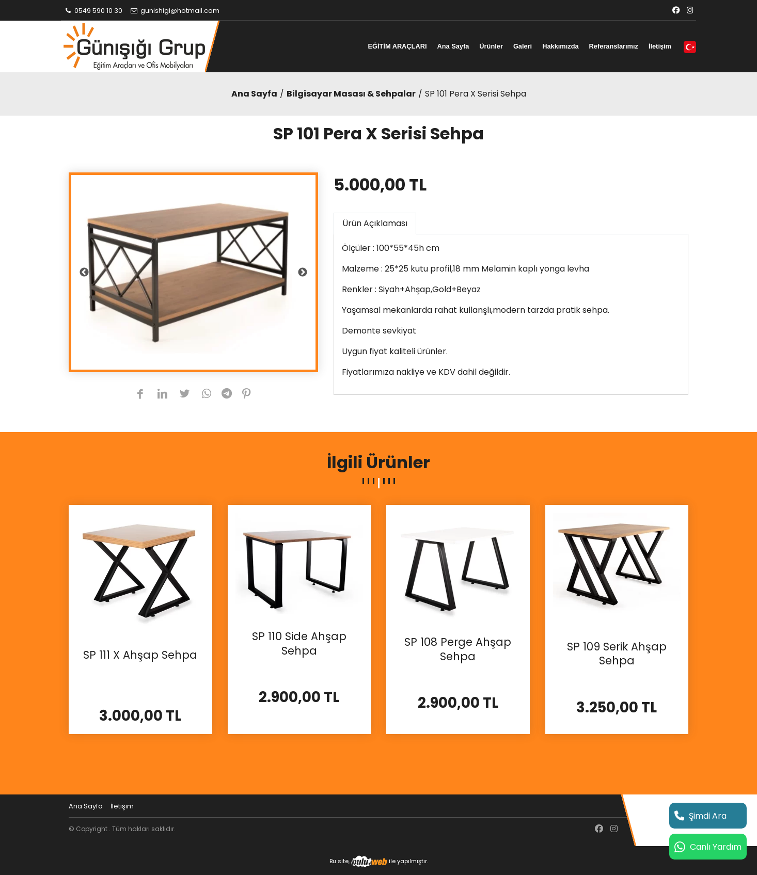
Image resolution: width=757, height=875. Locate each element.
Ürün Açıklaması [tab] (374, 223)
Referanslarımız (613, 46)
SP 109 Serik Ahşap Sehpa (617, 654)
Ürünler (491, 46)
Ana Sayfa (453, 46)
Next (302, 272)
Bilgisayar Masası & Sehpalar (351, 94)
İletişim (660, 46)
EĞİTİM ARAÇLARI (397, 46)
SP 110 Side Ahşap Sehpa (299, 643)
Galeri (522, 46)
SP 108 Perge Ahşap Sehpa (457, 649)
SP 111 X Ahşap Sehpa (140, 655)
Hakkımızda (560, 46)
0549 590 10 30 (93, 10)
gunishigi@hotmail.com (174, 10)
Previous (84, 272)
